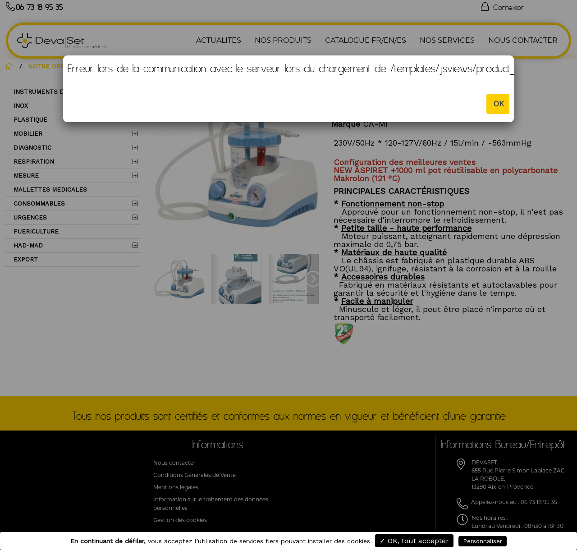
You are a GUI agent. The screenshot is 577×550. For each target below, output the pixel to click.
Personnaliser (482, 541)
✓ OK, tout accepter (414, 540)
